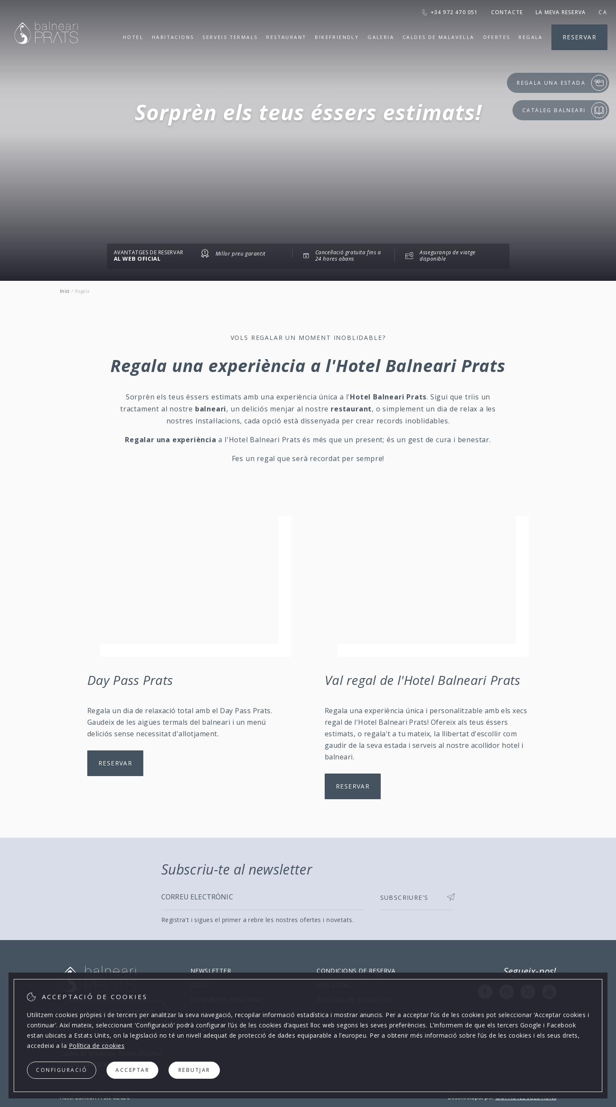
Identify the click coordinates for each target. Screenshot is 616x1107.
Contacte (507, 12)
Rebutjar (194, 1070)
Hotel (133, 37)
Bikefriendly (337, 37)
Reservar (579, 37)
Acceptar (132, 1070)
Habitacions (173, 37)
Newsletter (210, 971)
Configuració (61, 1070)
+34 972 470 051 (449, 12)
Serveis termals (230, 37)
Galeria (380, 37)
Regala (530, 37)
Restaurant (286, 37)
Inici (65, 291)
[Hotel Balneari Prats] (46, 55)
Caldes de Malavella (438, 37)
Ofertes (496, 37)
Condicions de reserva (356, 971)
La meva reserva (561, 12)
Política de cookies (97, 1046)
